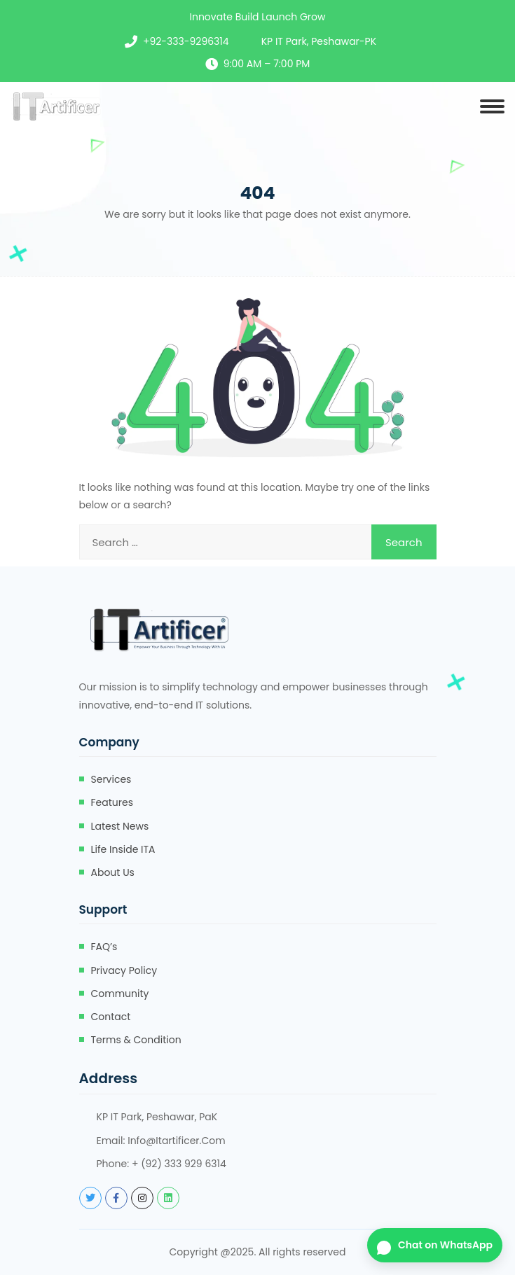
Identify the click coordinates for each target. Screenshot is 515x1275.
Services (111, 779)
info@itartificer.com (177, 1141)
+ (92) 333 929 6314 (179, 1164)
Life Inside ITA (123, 849)
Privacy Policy (124, 970)
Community (120, 994)
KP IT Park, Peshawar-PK (318, 41)
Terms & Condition (136, 1040)
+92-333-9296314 (186, 41)
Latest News (120, 826)
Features (112, 802)
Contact (111, 1017)
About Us (113, 872)
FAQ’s (104, 947)
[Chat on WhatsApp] (434, 1245)
